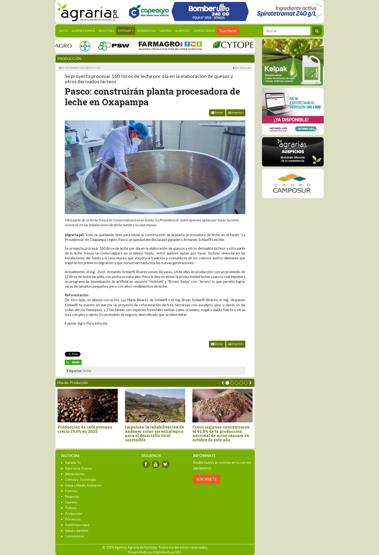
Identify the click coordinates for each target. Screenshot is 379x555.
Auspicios (182, 30)
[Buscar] (286, 30)
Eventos (71, 491)
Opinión (71, 502)
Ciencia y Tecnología (80, 479)
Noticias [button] (124, 30)
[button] (227, 383)
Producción (69, 59)
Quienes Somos (83, 30)
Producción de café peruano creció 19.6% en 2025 (85, 429)
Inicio (64, 30)
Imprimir (235, 112)
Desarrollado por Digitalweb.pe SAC (155, 552)
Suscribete (228, 31)
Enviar (217, 112)
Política (70, 508)
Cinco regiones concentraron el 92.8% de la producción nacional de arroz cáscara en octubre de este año (221, 433)
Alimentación (75, 474)
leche (87, 371)
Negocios (72, 496)
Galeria (165, 30)
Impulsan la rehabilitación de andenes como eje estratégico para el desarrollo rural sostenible (154, 433)
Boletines (106, 30)
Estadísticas (146, 30)
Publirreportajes (77, 525)
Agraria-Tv (73, 462)
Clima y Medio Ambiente (83, 485)
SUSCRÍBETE (206, 479)
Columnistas (74, 536)
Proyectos (73, 519)
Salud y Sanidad (76, 530)
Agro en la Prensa (78, 468)
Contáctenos (204, 30)
